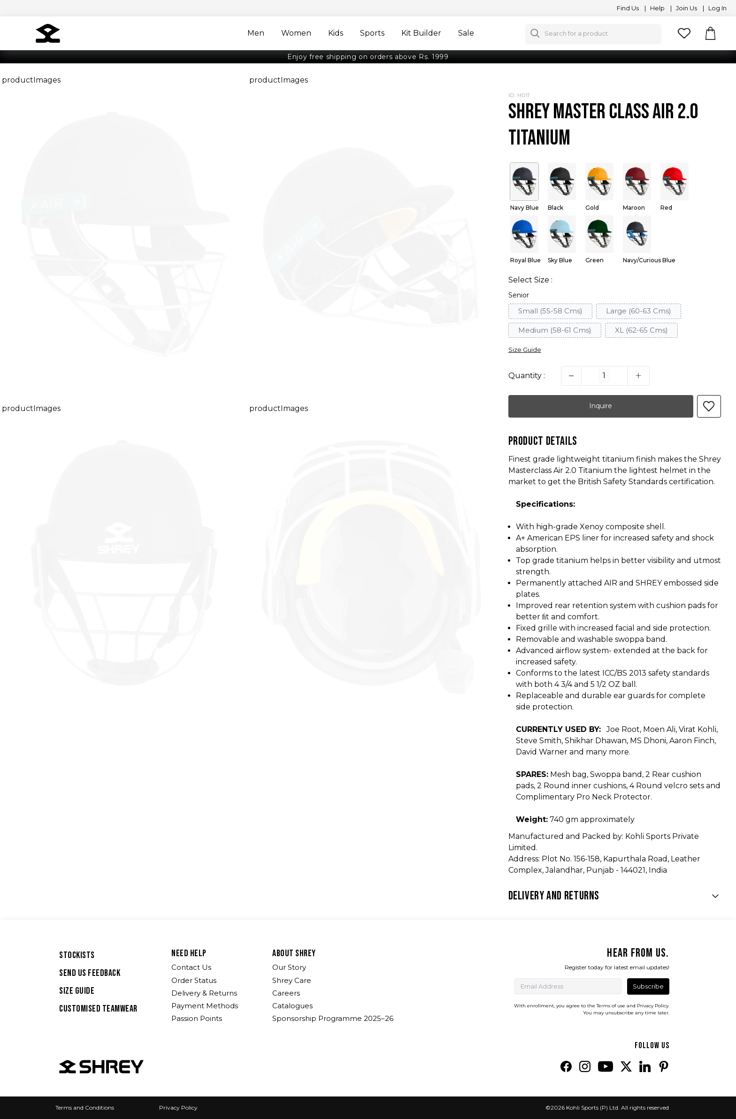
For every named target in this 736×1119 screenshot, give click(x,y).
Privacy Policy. (653, 1006)
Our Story (289, 967)
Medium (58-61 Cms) (554, 330)
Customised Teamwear (98, 1008)
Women (296, 33)
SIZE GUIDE (76, 991)
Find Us (626, 8)
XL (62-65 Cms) (641, 330)
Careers (286, 993)
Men (255, 33)
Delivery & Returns (204, 993)
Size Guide (524, 349)
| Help (654, 8)
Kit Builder (421, 33)
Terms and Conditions (84, 1107)
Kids (335, 33)
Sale (466, 33)
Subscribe (648, 986)
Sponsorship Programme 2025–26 (332, 1018)
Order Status (193, 980)
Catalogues (292, 1005)
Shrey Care (291, 980)
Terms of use (611, 1006)
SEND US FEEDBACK (89, 973)
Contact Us (191, 967)
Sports (372, 33)
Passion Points (196, 1018)
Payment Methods (204, 1005)
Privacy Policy (178, 1107)
